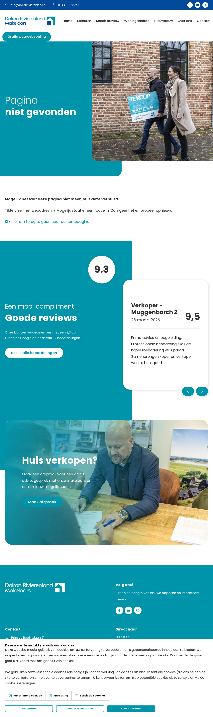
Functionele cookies (27, 695)
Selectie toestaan (80, 708)
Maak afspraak (42, 501)
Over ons (185, 21)
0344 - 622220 (66, 5)
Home (67, 21)
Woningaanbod (137, 21)
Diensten (84, 21)
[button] (188, 391)
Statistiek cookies (93, 695)
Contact (204, 21)
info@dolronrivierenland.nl (25, 5)
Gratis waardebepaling (27, 36)
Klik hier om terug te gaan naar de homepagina (47, 221)
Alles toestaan (131, 708)
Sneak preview (107, 21)
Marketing (60, 695)
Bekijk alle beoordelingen (34, 352)
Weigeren (29, 708)
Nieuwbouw (163, 21)
